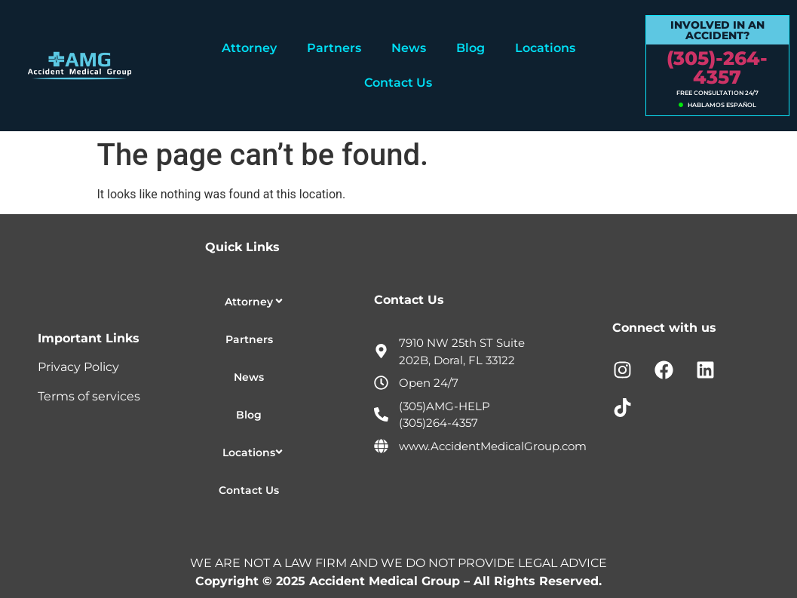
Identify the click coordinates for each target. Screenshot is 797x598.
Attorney (249, 48)
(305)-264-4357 (717, 67)
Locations (545, 48)
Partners (334, 48)
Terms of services (89, 396)
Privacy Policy (78, 367)
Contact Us (398, 82)
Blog (470, 48)
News (408, 48)
